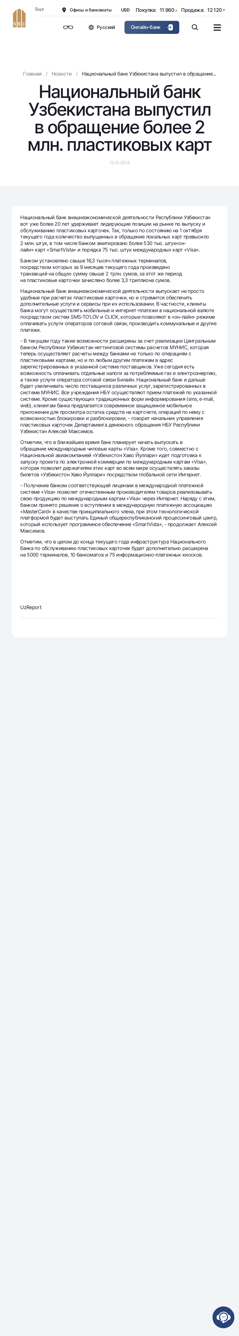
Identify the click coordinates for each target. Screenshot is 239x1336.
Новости (62, 74)
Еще (39, 9)
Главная (32, 74)
